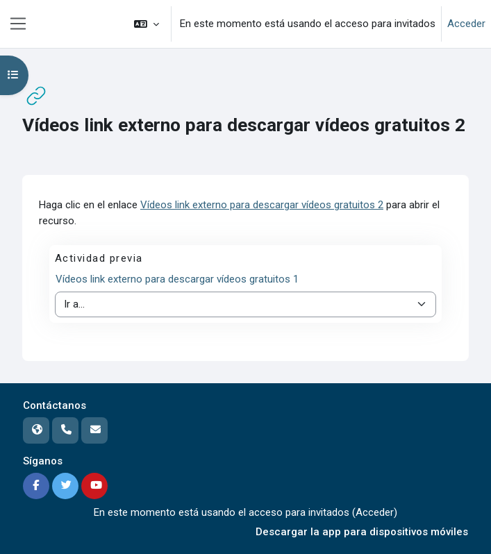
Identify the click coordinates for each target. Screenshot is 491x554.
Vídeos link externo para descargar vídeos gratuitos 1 (177, 279)
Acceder (466, 23)
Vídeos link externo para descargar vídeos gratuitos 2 (261, 205)
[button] (146, 24)
